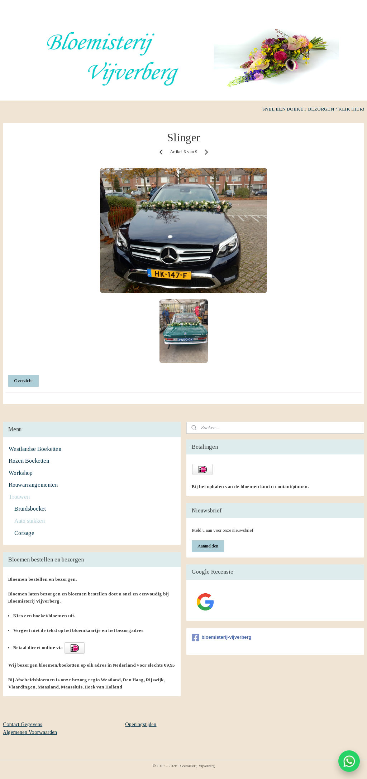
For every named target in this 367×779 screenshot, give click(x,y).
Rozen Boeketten (29, 461)
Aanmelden (207, 546)
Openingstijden (140, 724)
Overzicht (23, 380)
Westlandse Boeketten (35, 449)
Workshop (21, 473)
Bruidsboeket (30, 509)
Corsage (24, 533)
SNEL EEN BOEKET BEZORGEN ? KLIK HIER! (313, 109)
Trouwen (19, 497)
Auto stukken (29, 521)
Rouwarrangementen (33, 485)
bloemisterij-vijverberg (221, 637)
